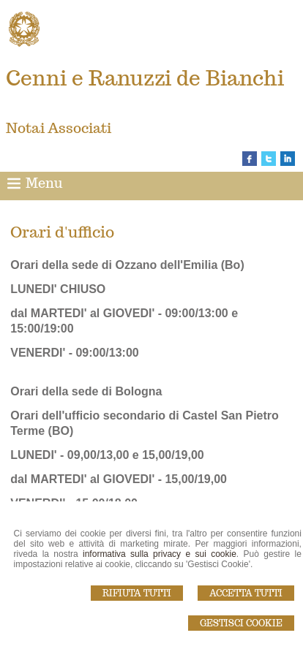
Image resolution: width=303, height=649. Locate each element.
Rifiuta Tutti (136, 593)
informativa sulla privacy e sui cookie (159, 554)
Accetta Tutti (246, 593)
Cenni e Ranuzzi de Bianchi (145, 77)
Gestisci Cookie (241, 623)
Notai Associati (58, 128)
